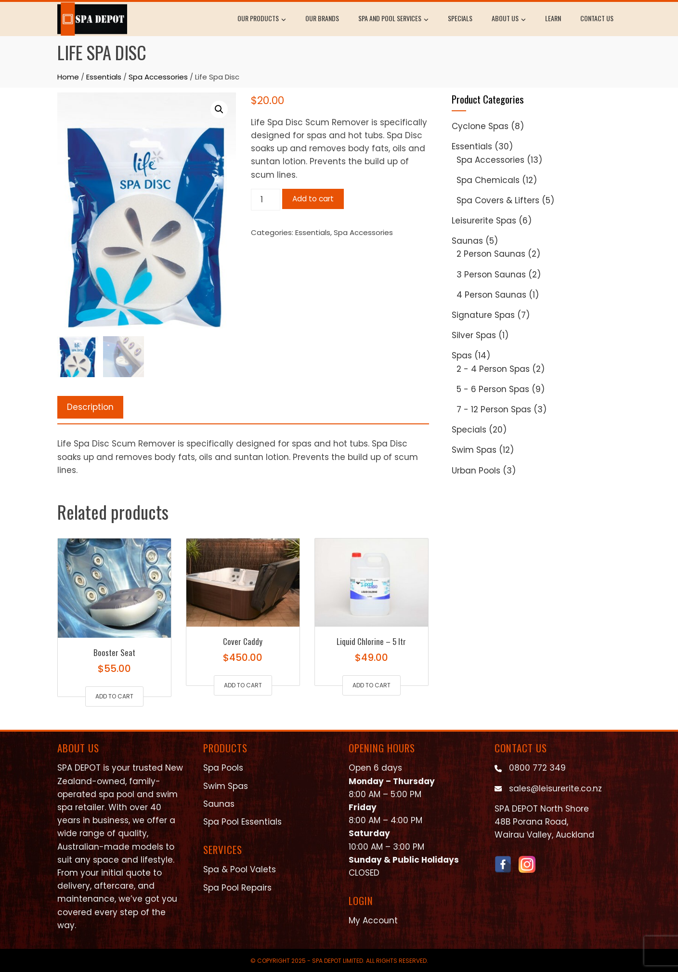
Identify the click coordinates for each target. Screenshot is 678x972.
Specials (460, 18)
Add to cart (313, 199)
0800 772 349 (537, 768)
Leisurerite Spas (484, 220)
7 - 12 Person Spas (493, 409)
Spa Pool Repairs (237, 887)
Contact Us (596, 18)
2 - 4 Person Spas (493, 369)
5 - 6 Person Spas (492, 389)
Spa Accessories (158, 77)
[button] (219, 109)
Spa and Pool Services (393, 19)
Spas (462, 355)
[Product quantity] (266, 199)
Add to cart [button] (114, 696)
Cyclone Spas (480, 126)
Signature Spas (483, 315)
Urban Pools (476, 470)
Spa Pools (223, 768)
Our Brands (322, 18)
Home (68, 77)
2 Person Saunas (490, 254)
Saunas (467, 241)
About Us (509, 19)
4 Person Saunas (491, 295)
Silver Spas (474, 335)
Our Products (261, 19)
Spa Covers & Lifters (497, 200)
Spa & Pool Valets (239, 869)
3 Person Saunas (491, 274)
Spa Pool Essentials (242, 822)
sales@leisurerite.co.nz (555, 788)
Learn (553, 18)
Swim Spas (474, 450)
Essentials (103, 77)
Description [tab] (90, 407)
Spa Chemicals (488, 180)
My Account (373, 920)
